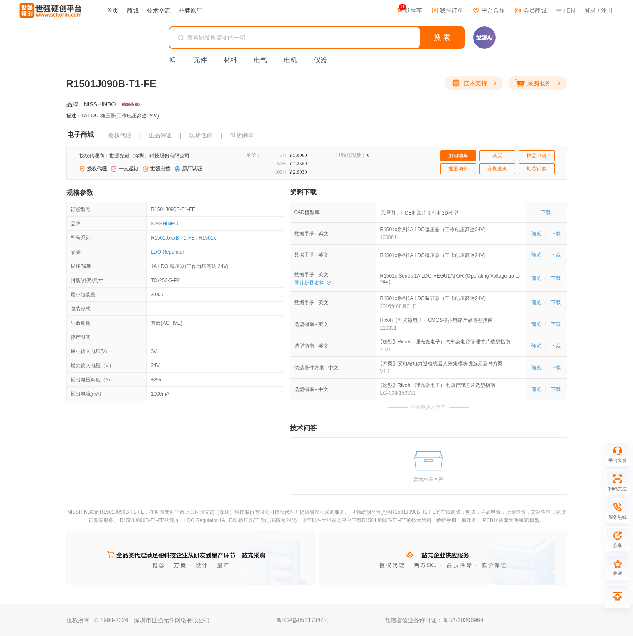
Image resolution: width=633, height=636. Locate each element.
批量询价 (458, 169)
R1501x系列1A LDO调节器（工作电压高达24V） (434, 298)
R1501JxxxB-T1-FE (172, 238)
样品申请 (537, 156)
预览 (536, 234)
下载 (546, 212)
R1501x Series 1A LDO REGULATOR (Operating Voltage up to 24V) (450, 279)
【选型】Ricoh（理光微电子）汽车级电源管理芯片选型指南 (445, 342)
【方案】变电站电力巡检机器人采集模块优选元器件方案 (441, 363)
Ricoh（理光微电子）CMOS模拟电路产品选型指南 (436, 320)
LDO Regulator (167, 252)
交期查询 (497, 169)
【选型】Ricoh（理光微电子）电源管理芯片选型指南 (438, 385)
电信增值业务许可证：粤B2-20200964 (434, 620)
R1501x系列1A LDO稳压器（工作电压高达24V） (434, 229)
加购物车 (458, 156)
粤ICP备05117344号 (303, 620)
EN (571, 10)
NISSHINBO (164, 224)
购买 (497, 156)
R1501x (207, 238)
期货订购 (537, 169)
